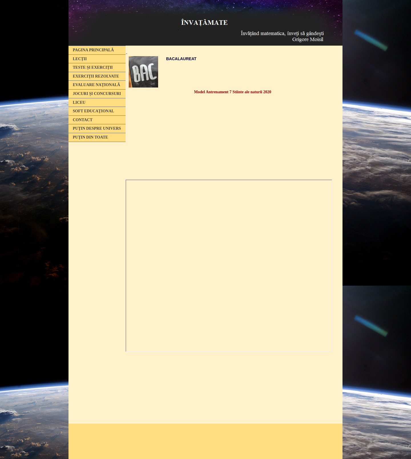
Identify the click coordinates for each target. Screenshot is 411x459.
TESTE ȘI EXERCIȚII (93, 67)
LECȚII (80, 59)
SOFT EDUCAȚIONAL (93, 111)
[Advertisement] (97, 231)
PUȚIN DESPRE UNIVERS (97, 128)
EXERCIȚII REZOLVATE (96, 76)
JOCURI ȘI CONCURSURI (97, 94)
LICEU (79, 102)
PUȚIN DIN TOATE (90, 137)
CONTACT (82, 120)
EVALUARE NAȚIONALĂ (96, 85)
